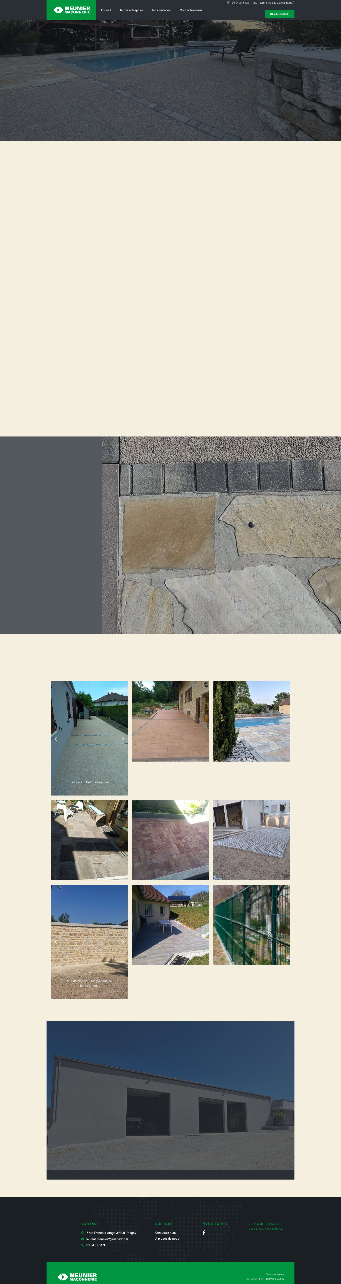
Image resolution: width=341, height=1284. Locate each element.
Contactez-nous (191, 10)
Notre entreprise (131, 10)
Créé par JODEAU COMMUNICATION (262, 1271)
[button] (56, 752)
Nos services (161, 10)
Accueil (105, 10)
